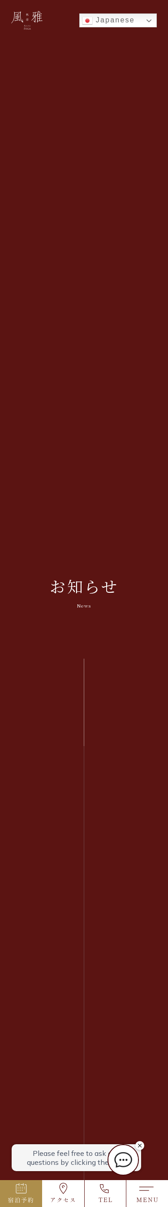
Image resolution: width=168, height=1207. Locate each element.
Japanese (108, 20)
